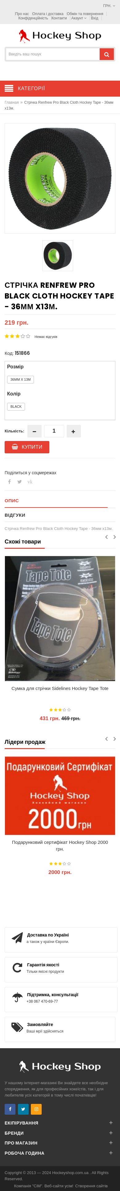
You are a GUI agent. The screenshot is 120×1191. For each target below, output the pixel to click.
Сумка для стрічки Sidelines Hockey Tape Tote (59, 688)
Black (16, 406)
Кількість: (14, 431)
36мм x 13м (20, 379)
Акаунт (79, 18)
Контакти (59, 18)
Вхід (94, 18)
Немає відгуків (46, 337)
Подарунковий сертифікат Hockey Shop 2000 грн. (60, 846)
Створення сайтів (91, 1186)
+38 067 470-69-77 (42, 1001)
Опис (12, 500)
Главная (12, 102)
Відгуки (15, 515)
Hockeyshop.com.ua (70, 1172)
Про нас (22, 14)
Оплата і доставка (48, 14)
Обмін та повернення (85, 14)
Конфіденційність (33, 18)
